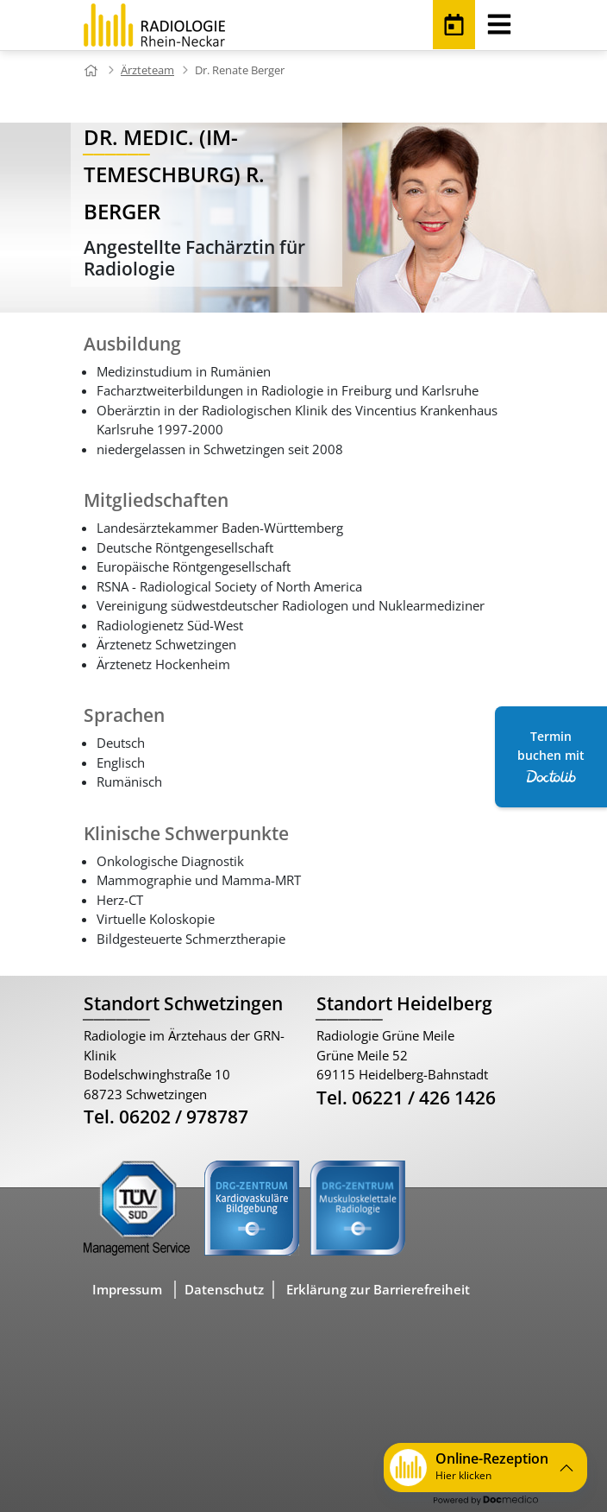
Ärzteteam (147, 70)
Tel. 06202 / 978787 (166, 1116)
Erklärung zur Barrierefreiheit (378, 1289)
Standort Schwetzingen (183, 1003)
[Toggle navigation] (499, 20)
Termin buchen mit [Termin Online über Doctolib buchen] (551, 756)
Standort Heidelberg (404, 1003)
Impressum (127, 1289)
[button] (485, 1467)
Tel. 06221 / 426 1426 (406, 1097)
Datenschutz (224, 1289)
